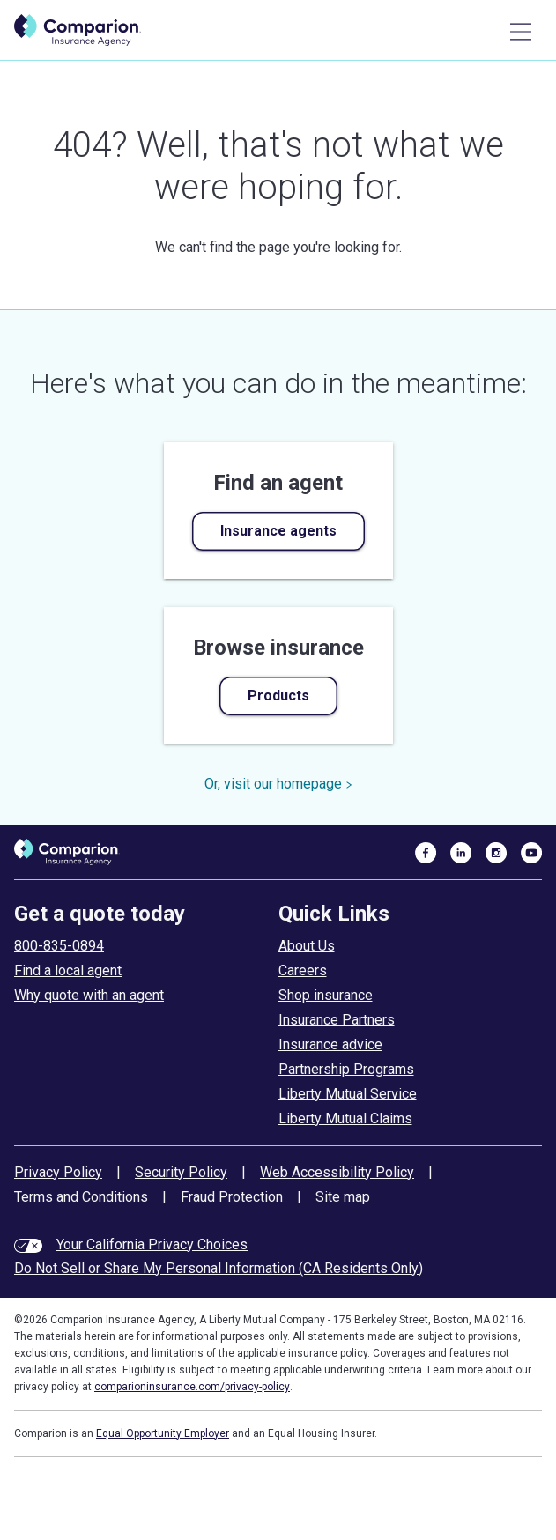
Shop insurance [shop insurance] (325, 995)
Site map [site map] (342, 1196)
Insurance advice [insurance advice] (330, 1044)
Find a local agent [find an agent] (68, 970)
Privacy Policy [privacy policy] (58, 1172)
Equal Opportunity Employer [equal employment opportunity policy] (162, 1433)
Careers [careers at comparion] (302, 970)
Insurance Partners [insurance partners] (336, 1019)
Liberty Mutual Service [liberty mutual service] (347, 1093)
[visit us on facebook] (425, 852)
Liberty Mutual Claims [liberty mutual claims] (345, 1118)
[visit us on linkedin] (460, 852)
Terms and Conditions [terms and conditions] (81, 1196)
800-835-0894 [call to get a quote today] (59, 945)
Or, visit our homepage (278, 783)
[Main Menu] (521, 32)
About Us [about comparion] (306, 945)
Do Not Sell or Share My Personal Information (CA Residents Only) (218, 1268)
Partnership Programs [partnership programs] (346, 1069)
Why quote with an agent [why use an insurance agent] (89, 995)
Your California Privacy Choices (152, 1244)
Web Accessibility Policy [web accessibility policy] (337, 1172)
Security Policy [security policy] (181, 1172)
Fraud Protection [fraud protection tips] (232, 1196)
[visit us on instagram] (496, 852)
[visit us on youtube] (531, 852)
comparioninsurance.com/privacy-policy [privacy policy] (192, 1387)
